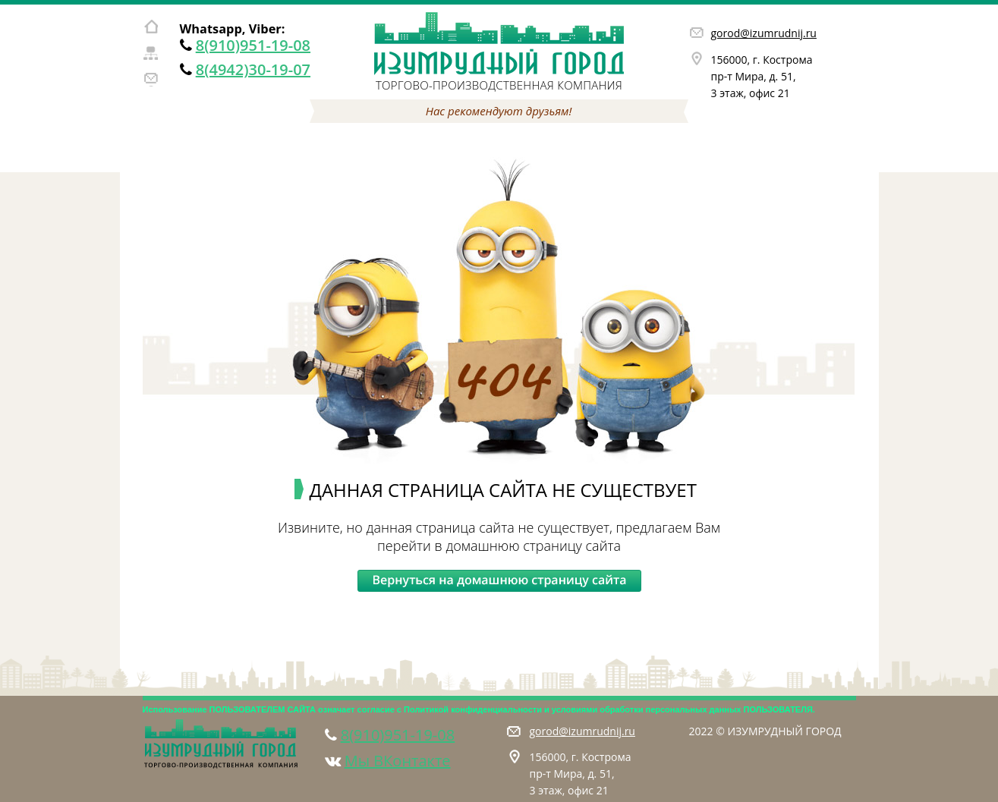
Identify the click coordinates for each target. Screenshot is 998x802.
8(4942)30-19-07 (253, 69)
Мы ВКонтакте (398, 760)
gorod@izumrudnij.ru (764, 33)
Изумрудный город (499, 43)
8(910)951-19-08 (253, 45)
